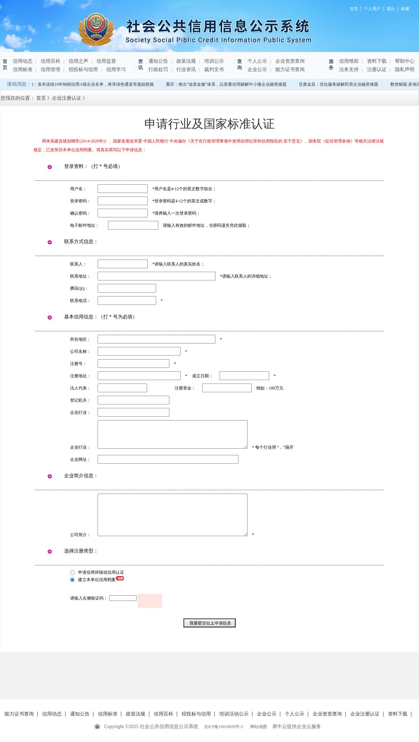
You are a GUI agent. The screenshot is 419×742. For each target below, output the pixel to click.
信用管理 (49, 69)
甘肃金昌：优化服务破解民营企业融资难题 (340, 84)
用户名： (78, 188)
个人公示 (257, 61)
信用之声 (77, 61)
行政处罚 (158, 69)
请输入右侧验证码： (89, 598)
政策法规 (185, 61)
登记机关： (80, 400)
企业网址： (80, 459)
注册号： (78, 363)
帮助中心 (404, 61)
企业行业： (80, 412)
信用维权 (349, 61)
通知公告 (158, 61)
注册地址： (80, 375)
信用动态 (22, 61)
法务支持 (349, 69)
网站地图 (257, 726)
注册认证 (376, 69)
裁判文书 (213, 69)
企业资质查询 (289, 61)
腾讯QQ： (79, 288)
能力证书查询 (289, 69)
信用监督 (105, 61)
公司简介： (80, 534)
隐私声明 (404, 69)
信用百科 (49, 61)
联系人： (78, 264)
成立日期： (202, 375)
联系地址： (80, 276)
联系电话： (80, 300)
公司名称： (80, 351)
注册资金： (185, 388)
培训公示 (213, 61)
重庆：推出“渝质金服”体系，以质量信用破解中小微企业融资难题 (227, 84)
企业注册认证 (66, 98)
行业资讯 (185, 69)
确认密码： (80, 213)
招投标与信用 (82, 69)
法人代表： (80, 388)
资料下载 (376, 61)
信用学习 (115, 69)
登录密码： (80, 201)
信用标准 (22, 69)
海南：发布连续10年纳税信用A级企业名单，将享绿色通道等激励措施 (90, 84)
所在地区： (80, 339)
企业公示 (257, 69)
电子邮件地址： (84, 225)
